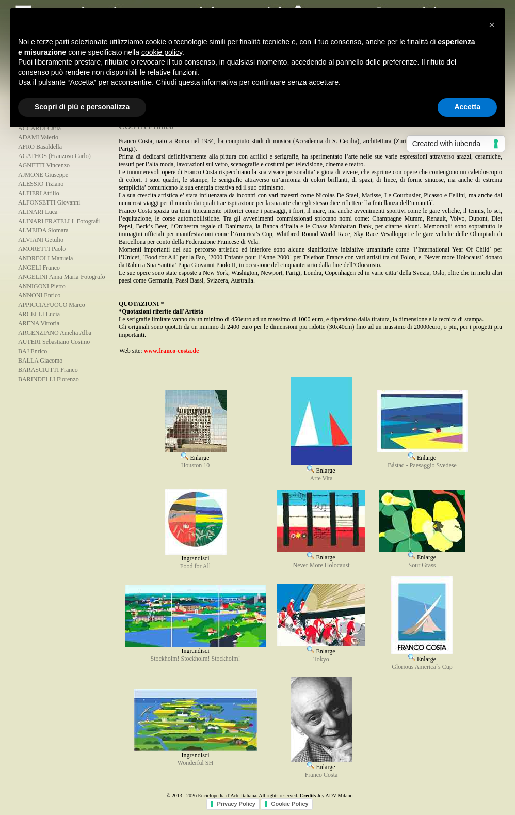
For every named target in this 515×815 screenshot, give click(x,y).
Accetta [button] (467, 107)
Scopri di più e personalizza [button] (82, 107)
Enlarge (196, 454)
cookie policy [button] (161, 52)
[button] (492, 25)
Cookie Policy (289, 804)
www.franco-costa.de (171, 350)
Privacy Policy (236, 804)
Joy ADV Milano (335, 795)
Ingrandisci (196, 555)
